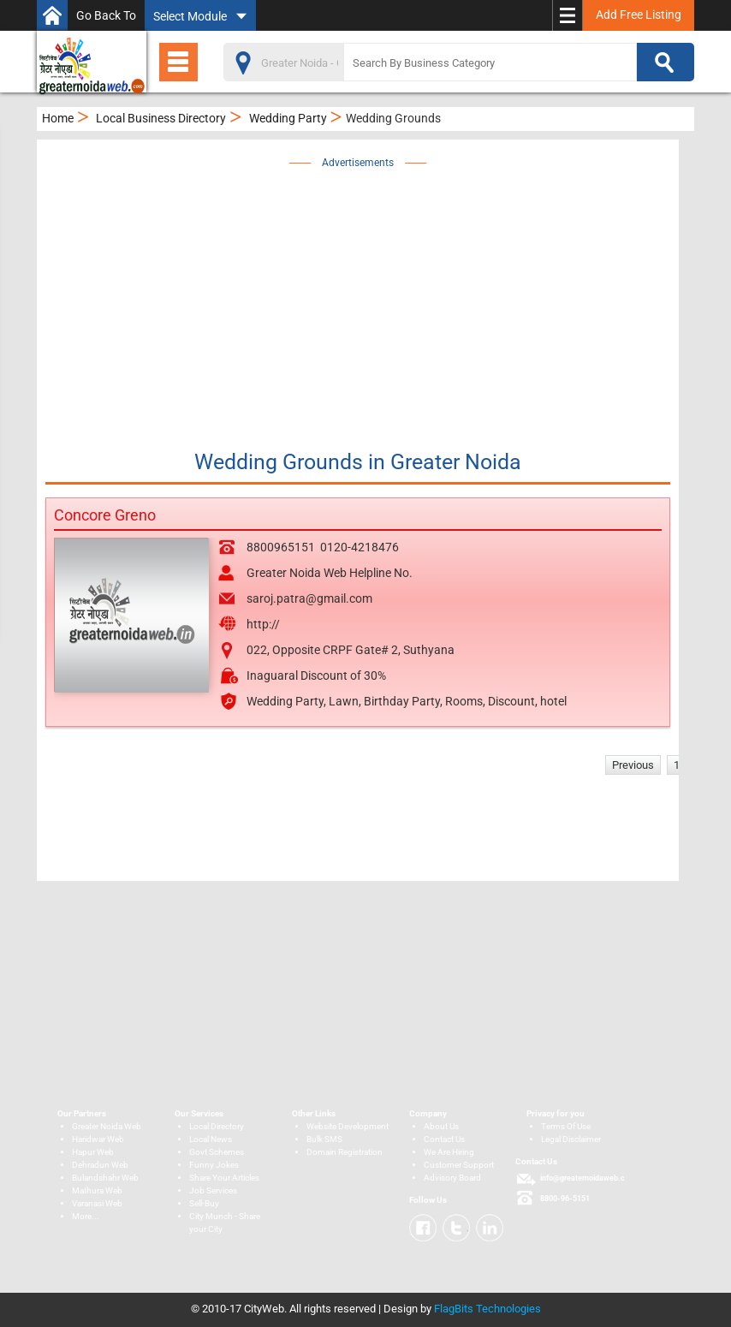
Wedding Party (288, 118)
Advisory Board (452, 1177)
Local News (210, 1139)
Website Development (347, 1126)
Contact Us (444, 1139)
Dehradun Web (100, 1164)
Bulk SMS (324, 1139)
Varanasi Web (97, 1203)
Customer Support (459, 1164)
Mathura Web (97, 1190)
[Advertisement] (394, 293)
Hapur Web (93, 1152)
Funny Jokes (214, 1164)
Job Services (213, 1190)
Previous (633, 765)
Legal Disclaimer (571, 1139)
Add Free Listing (638, 14)
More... (85, 1216)
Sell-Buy (204, 1203)
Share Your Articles (224, 1177)
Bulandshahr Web (105, 1177)
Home (58, 118)
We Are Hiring (449, 1152)
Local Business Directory (161, 118)
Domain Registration (344, 1152)
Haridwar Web (98, 1139)
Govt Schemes (216, 1152)
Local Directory (216, 1126)
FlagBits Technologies (487, 1308)
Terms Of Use (566, 1126)
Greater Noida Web (106, 1126)
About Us (441, 1126)
